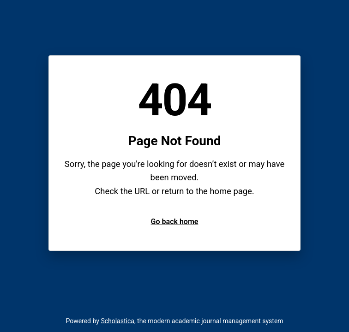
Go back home (175, 221)
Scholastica (117, 321)
